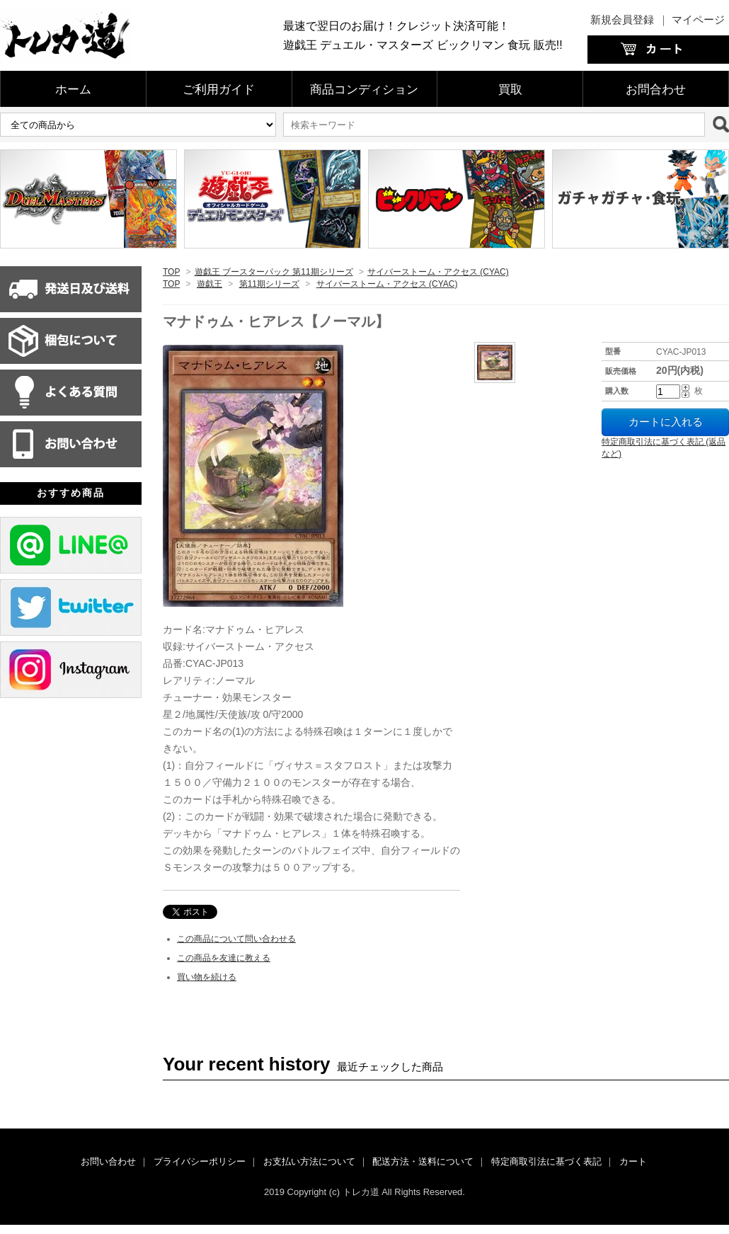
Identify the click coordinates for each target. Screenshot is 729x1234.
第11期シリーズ (269, 284)
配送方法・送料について (422, 1161)
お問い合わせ (108, 1161)
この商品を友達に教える (223, 958)
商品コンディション (364, 90)
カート (633, 1161)
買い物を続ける (206, 977)
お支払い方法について (309, 1161)
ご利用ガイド (219, 90)
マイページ (698, 19)
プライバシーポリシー (200, 1161)
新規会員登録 (622, 19)
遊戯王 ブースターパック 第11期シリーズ (274, 272)
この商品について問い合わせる (236, 939)
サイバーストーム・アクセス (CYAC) (438, 272)
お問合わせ (656, 90)
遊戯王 (209, 284)
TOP (171, 272)
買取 (510, 90)
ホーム (73, 90)
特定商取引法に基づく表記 (546, 1161)
